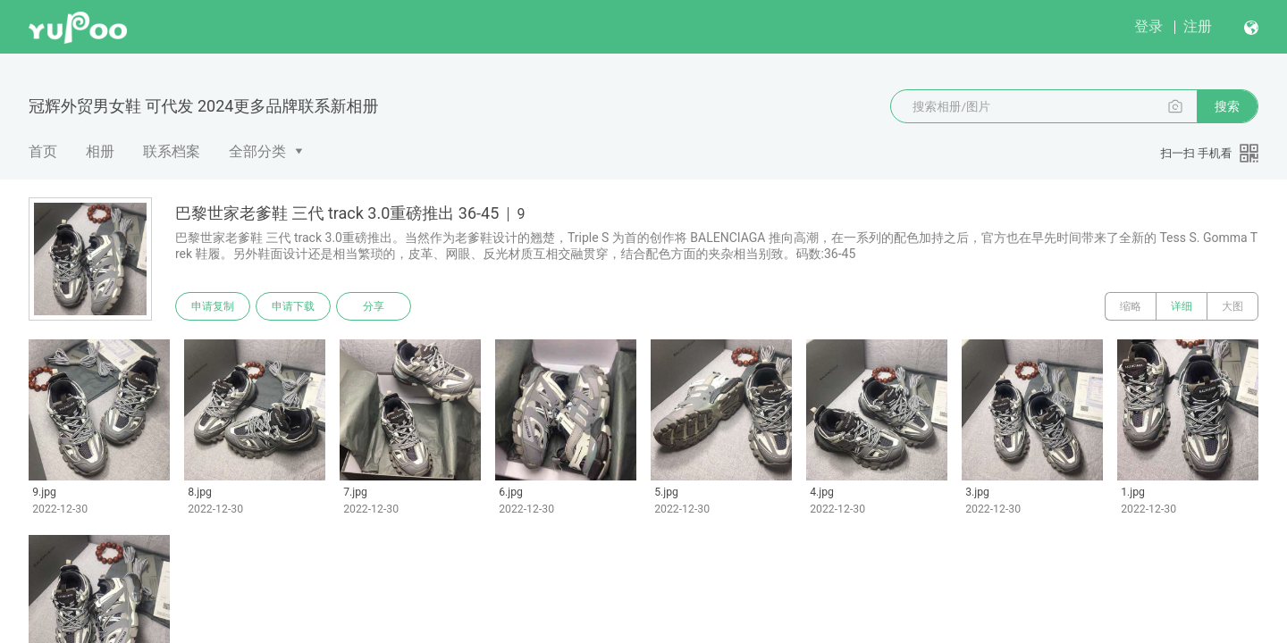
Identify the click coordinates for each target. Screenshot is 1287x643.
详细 (1181, 306)
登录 (1148, 26)
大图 (1232, 306)
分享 (373, 306)
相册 (100, 151)
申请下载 (293, 306)
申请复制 (212, 306)
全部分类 (257, 151)
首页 (43, 151)
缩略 (1130, 306)
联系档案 (171, 151)
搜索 (1227, 106)
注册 (1197, 26)
